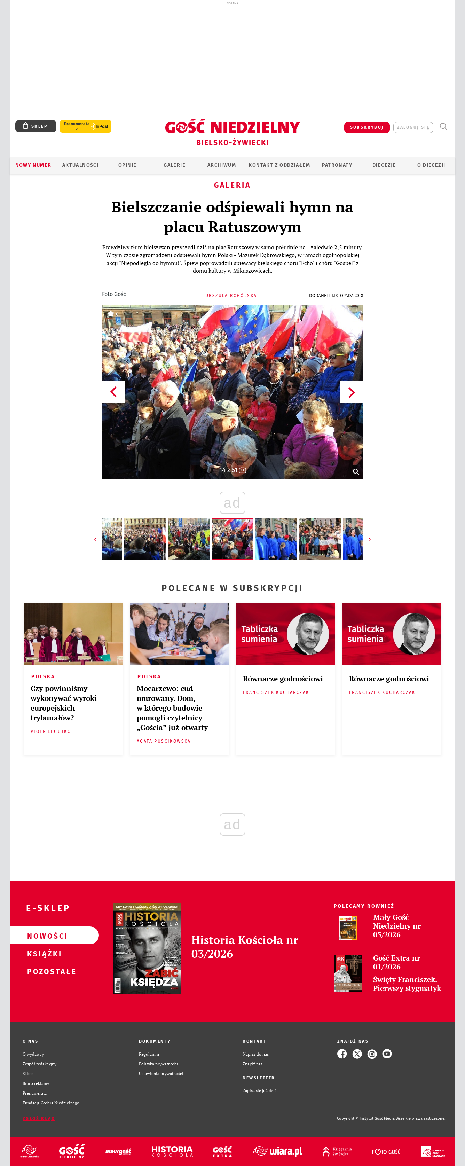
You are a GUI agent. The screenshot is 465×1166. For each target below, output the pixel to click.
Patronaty (337, 165)
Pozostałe (43, 971)
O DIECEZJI (431, 165)
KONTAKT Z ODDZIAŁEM (279, 165)
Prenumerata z (77, 126)
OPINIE (127, 165)
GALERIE (175, 165)
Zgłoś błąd (39, 1118)
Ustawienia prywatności (161, 1073)
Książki (43, 953)
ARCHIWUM (221, 165)
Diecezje (384, 165)
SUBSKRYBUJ (367, 127)
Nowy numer (33, 165)
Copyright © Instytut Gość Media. (366, 1118)
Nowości (43, 935)
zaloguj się (413, 127)
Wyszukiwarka (443, 126)
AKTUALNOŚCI (80, 165)
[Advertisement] (232, 58)
